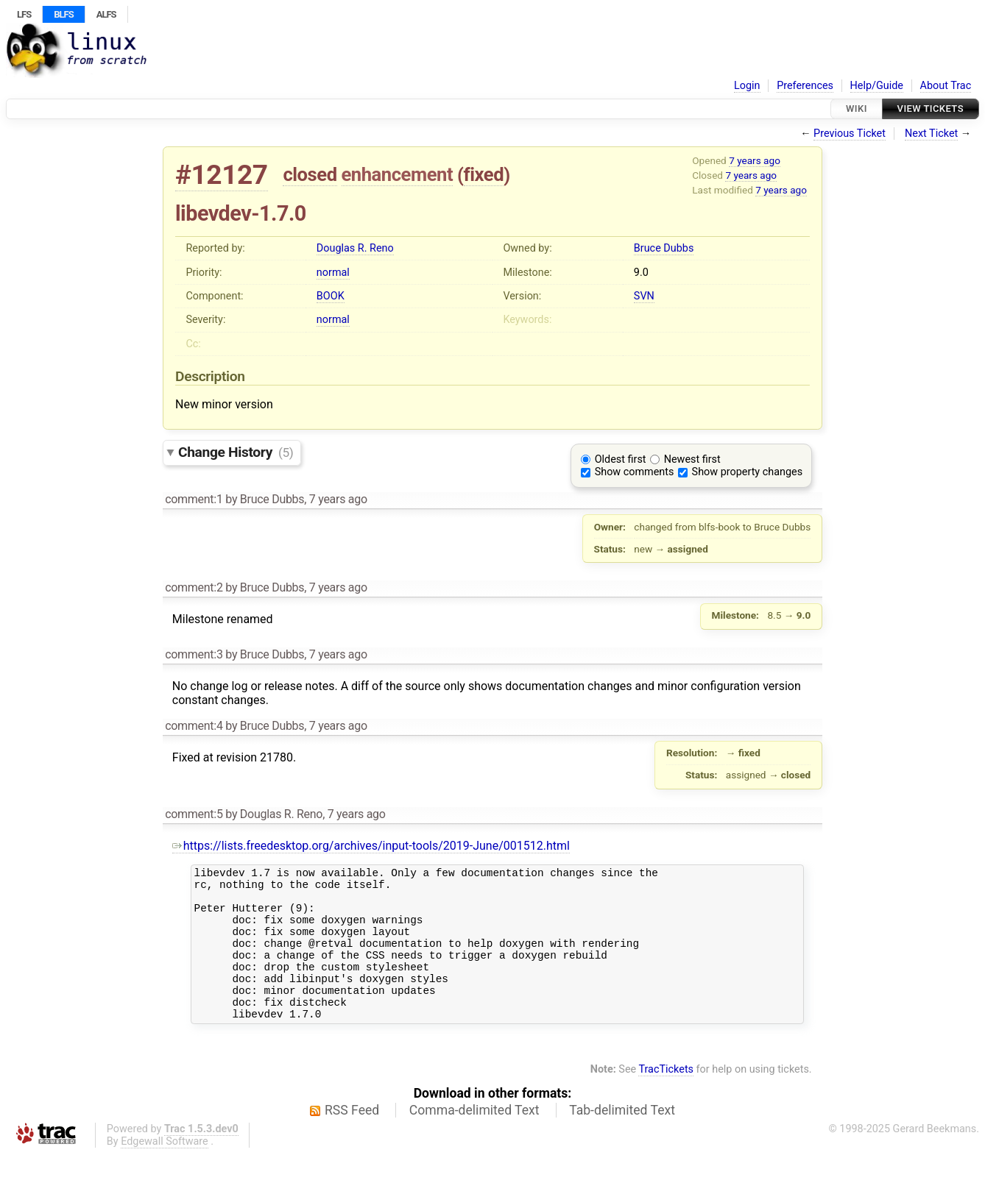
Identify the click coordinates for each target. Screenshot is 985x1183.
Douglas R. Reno (355, 248)
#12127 (221, 175)
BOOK (331, 296)
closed (309, 174)
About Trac (946, 85)
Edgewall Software (164, 1170)
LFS (24, 14)
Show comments (634, 472)
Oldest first (620, 459)
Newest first (692, 459)
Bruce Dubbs (663, 248)
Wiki (856, 108)
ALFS (106, 14)
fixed (484, 174)
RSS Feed (352, 1139)
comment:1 (193, 499)
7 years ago (754, 160)
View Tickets (930, 108)
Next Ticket (931, 133)
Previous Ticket (849, 133)
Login (747, 85)
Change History (235, 452)
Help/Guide (876, 85)
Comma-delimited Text (474, 1139)
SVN (644, 296)
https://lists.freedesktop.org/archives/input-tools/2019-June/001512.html (371, 846)
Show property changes (747, 472)
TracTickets (665, 1098)
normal (333, 272)
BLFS (63, 14)
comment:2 (193, 587)
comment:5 (193, 814)
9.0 (641, 272)
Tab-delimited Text (622, 1139)
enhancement (397, 174)
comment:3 (193, 654)
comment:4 (193, 726)
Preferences (805, 85)
